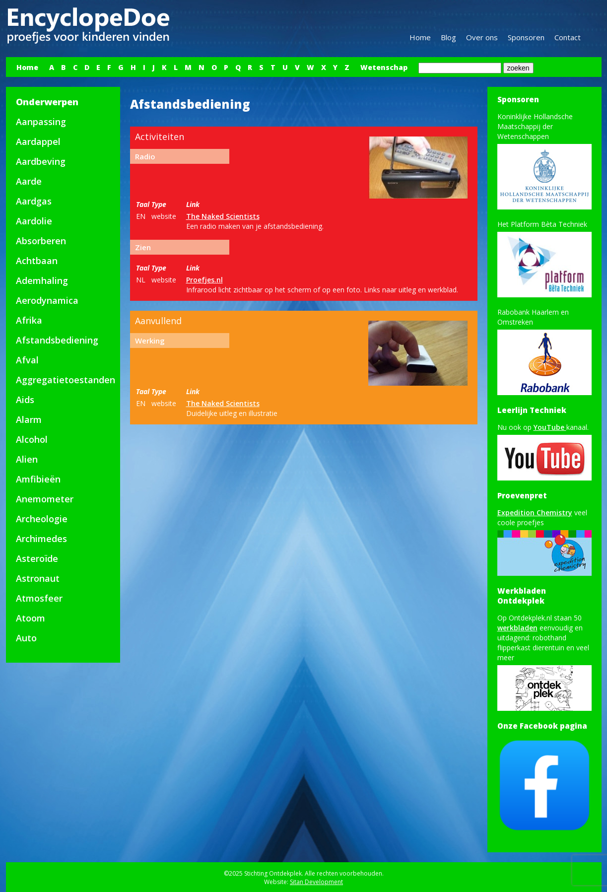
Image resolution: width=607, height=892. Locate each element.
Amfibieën (38, 479)
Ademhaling (42, 280)
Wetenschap (383, 67)
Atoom (30, 618)
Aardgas (34, 201)
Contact (567, 37)
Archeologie (41, 519)
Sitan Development (316, 882)
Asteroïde (37, 558)
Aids (25, 400)
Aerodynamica (47, 300)
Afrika (29, 320)
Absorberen (41, 241)
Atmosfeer (39, 598)
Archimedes (41, 539)
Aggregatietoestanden (65, 380)
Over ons (482, 37)
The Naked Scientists (223, 216)
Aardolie (34, 221)
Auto (26, 638)
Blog (448, 37)
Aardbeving (41, 161)
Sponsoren (526, 37)
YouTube (550, 427)
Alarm (29, 419)
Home (420, 37)
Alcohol (32, 439)
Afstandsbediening (57, 340)
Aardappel (38, 141)
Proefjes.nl (204, 279)
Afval (27, 360)
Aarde (29, 181)
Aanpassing (41, 122)
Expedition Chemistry (534, 512)
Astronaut (38, 578)
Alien (27, 459)
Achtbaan (37, 261)
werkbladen (517, 627)
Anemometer (44, 499)
